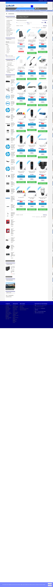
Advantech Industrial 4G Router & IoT (43, 120)
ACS (8, 45)
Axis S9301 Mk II (21, 197)
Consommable (17, 10)
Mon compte (22, 303)
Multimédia (31, 10)
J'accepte (49, 583)
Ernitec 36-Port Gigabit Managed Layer (32, 94)
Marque (7, 10)
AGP (8, 46)
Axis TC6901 (32, 67)
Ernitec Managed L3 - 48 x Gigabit (32, 198)
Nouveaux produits (8, 77)
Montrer (28, 22)
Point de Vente (8, 31)
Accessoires (27, 10)
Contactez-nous (41, 0)
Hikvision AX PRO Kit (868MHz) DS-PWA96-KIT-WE (32, 41)
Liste (46, 23)
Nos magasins (9, 72)
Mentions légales (9, 64)
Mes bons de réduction (23, 309)
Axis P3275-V (21, 119)
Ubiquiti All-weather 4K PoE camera (21, 94)
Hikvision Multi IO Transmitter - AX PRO (21, 68)
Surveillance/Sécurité (43, 10)
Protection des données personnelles (15, 320)
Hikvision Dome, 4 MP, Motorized (42, 41)
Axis (8, 50)
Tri (16, 22)
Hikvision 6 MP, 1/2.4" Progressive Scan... (42, 94)
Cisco (8, 52)
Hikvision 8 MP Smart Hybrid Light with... (42, 172)
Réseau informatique (36, 10)
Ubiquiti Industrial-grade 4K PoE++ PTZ (43, 198)
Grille (45, 23)
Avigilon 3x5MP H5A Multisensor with (42, 146)
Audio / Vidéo (8, 35)
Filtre (6, 295)
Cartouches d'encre (8, 296)
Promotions (9, 264)
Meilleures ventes (15, 307)
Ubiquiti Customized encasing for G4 (32, 120)
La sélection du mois (49, 10)
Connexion (45, 0)
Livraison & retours (15, 312)
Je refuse (49, 585)
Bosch (8, 51)
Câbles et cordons (22, 10)
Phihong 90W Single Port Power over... (21, 41)
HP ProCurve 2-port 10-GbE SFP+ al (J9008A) (43, 68)
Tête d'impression (10, 295)
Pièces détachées (12, 10)
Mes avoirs (21, 306)
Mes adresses (22, 307)
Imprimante (8, 27)
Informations (9, 60)
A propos (8, 67)
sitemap (14, 322)
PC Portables (8, 23)
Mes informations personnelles (24, 308)
